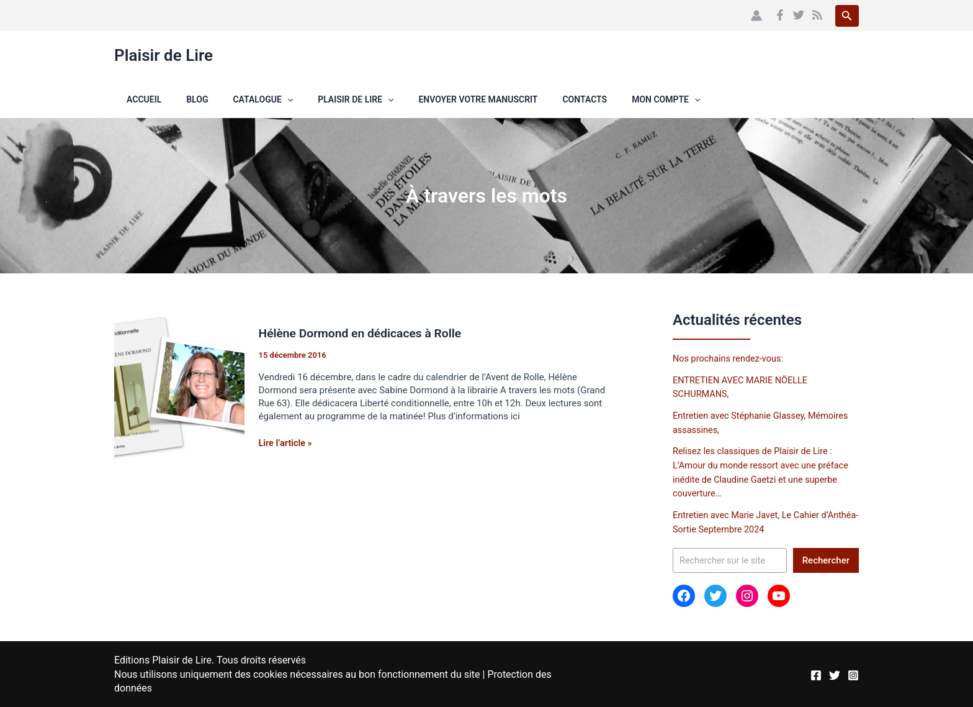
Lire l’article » (287, 443)
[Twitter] (798, 15)
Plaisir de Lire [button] (312, 99)
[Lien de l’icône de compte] (756, 15)
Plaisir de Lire (163, 55)
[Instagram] (853, 674)
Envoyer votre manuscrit (426, 99)
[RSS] (817, 15)
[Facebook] (780, 15)
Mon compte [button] (600, 99)
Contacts (526, 99)
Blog (168, 99)
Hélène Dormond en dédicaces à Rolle (364, 333)
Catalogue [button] (227, 99)
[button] (847, 16)
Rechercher (826, 559)
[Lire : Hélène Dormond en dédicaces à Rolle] (179, 390)
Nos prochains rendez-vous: (730, 358)
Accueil (131, 99)
